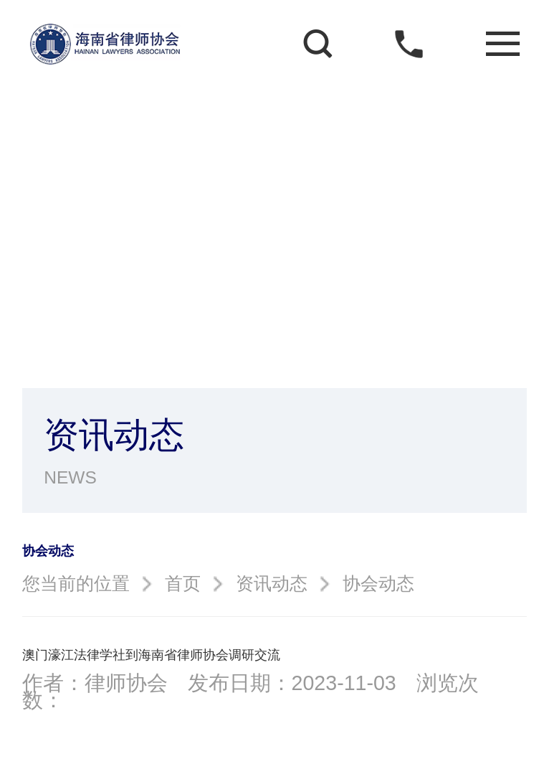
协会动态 (378, 583)
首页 (183, 583)
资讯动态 (271, 583)
